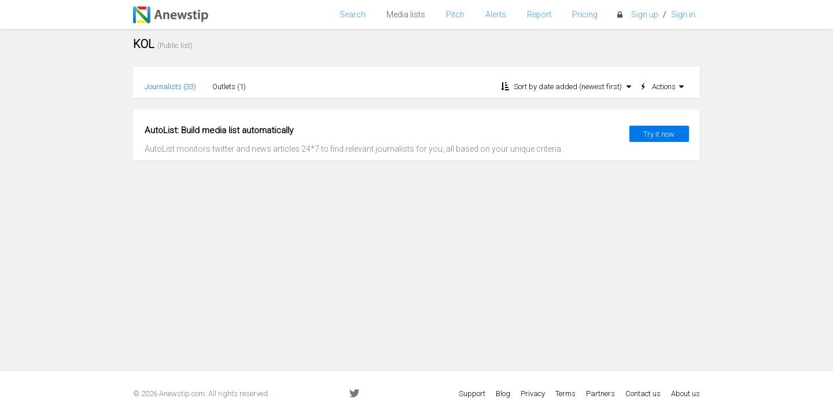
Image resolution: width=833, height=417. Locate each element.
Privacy (533, 393)
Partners (600, 393)
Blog (503, 393)
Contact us (643, 393)
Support (472, 393)
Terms (565, 393)
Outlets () (229, 86)
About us (685, 393)
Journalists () (170, 86)
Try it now (658, 134)
